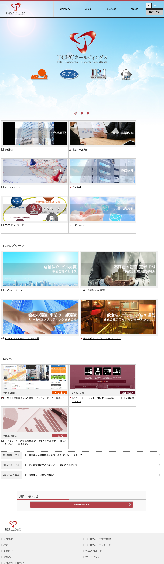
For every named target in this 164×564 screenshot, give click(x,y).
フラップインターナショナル (19, 519)
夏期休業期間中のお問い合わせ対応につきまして (53, 387)
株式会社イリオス (13, 255)
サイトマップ (92, 476)
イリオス (9, 501)
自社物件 (9, 190)
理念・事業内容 (66, 152)
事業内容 (8, 470)
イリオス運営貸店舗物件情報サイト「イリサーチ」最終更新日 (28, 365)
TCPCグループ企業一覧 (98, 464)
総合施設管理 (11, 507)
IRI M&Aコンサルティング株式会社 (22, 303)
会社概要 (9, 152)
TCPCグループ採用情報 (98, 458)
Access (134, 9)
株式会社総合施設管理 (94, 255)
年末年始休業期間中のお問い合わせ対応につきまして (55, 377)
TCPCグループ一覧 (67, 190)
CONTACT (154, 12)
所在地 (7, 476)
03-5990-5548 (81, 426)
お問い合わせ (118, 190)
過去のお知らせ (93, 470)
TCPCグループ (11, 495)
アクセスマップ (119, 152)
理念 (5, 464)
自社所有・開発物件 (14, 482)
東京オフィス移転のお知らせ (43, 397)
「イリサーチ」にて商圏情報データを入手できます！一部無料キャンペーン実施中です (135, 365)
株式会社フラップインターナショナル (102, 303)
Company (65, 9)
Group (88, 9)
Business (111, 9)
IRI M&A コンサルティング (18, 513)
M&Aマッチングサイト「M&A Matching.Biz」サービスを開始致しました (82, 365)
